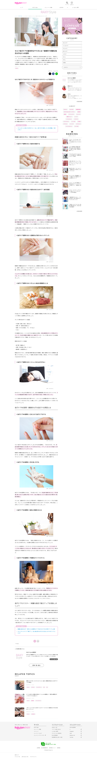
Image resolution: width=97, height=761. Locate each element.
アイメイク (65, 48)
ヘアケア (64, 54)
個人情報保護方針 (44, 747)
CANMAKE (33, 714)
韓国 (65, 114)
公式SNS (61, 7)
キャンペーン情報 (48, 7)
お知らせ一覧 (54, 727)
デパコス (65, 123)
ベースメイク (65, 45)
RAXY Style (35, 7)
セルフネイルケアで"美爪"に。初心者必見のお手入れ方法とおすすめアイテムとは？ (36, 632)
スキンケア (65, 43)
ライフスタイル (38, 700)
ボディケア (65, 51)
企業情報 (38, 747)
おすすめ (33, 687)
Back (17, 643)
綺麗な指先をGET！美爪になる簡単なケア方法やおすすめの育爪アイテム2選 (36, 629)
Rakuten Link (72, 735)
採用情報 (58, 747)
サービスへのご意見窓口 (57, 733)
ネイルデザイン (39, 687)
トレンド (78, 114)
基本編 (33, 700)
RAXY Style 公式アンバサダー (69, 111)
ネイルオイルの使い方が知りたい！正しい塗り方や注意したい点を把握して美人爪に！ (36, 128)
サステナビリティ (33, 756)
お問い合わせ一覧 (25, 756)
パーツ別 (73, 121)
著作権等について (52, 747)
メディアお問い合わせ (56, 729)
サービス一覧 (17, 756)
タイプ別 (76, 126)
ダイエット (78, 123)
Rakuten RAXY (21, 3)
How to (17, 68)
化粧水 (79, 121)
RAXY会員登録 (73, 727)
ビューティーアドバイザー (39, 735)
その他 (64, 62)
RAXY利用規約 (55, 735)
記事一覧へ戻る (36, 665)
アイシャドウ (71, 114)
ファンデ (71, 123)
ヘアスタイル (68, 119)
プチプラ (76, 119)
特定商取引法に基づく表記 (57, 737)
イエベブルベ (66, 121)
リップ (76, 116)
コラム (64, 59)
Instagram (72, 731)
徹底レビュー (69, 116)
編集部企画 (78, 109)
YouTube (71, 737)
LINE (71, 733)
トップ (21, 7)
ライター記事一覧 (54, 659)
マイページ (36, 731)
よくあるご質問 (75, 7)
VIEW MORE (79, 101)
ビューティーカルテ (38, 733)
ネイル (19, 66)
